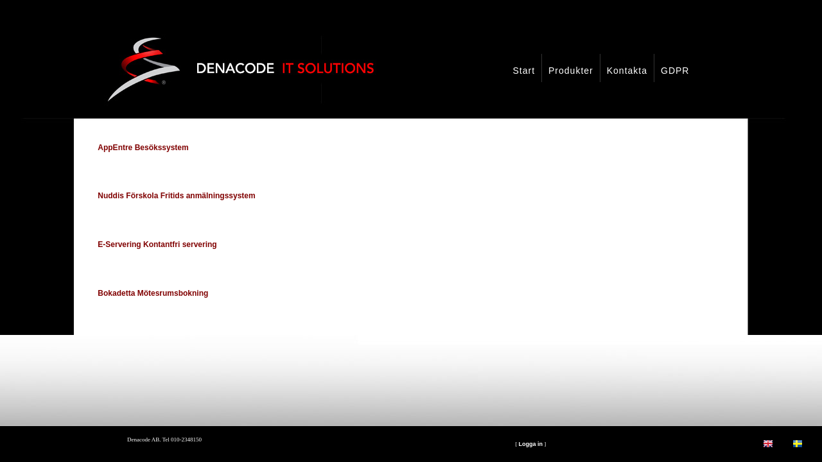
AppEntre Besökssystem (143, 147)
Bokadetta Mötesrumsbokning (153, 293)
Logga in (530, 444)
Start (523, 70)
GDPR (675, 70)
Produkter (570, 70)
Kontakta (627, 70)
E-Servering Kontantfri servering (157, 244)
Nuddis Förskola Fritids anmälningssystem (176, 195)
